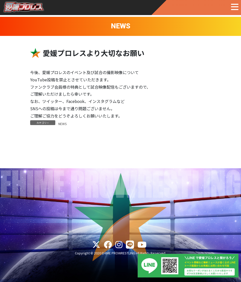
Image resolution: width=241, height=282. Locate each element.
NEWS (62, 124)
